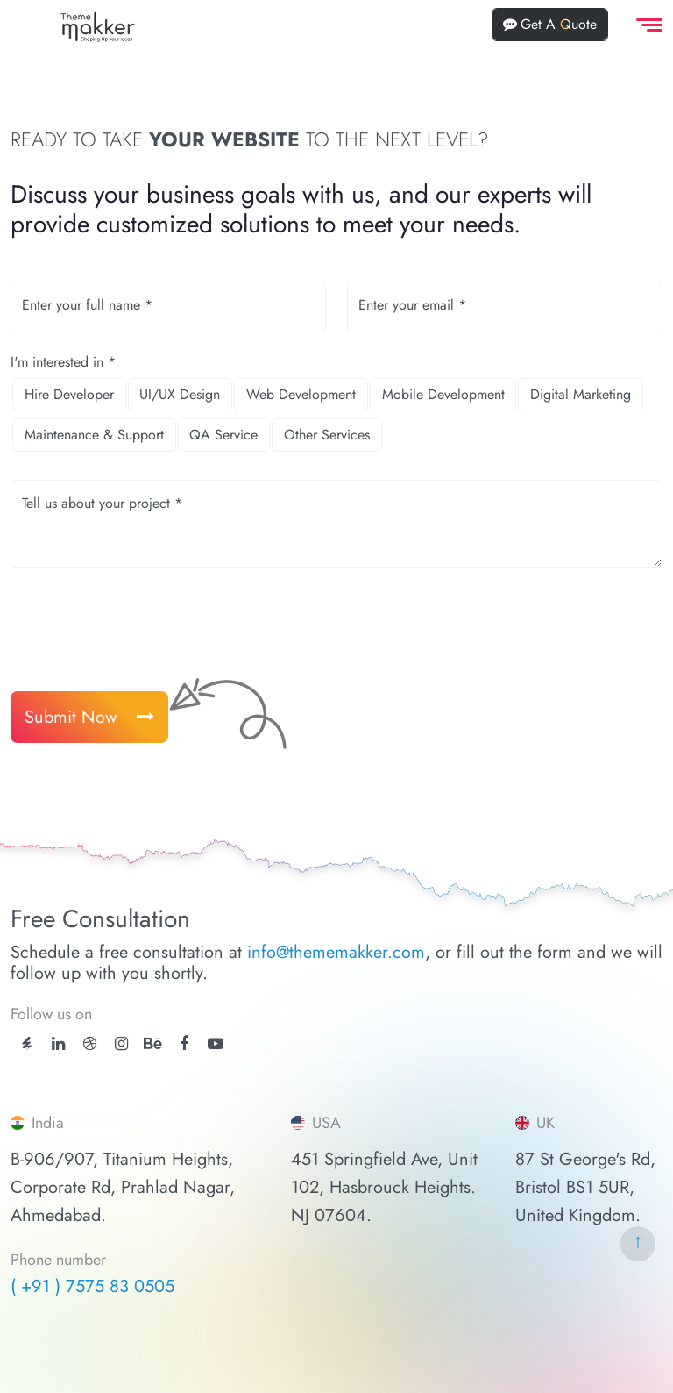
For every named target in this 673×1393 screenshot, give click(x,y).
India (37, 1123)
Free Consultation (100, 919)
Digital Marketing (580, 394)
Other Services (327, 435)
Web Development (301, 394)
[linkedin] (58, 1044)
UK (535, 1123)
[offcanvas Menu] (645, 25)
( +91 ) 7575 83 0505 (92, 1286)
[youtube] (215, 1044)
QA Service (223, 435)
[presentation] (144, 623)
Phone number (58, 1260)
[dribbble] (89, 1044)
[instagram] (121, 1044)
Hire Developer (69, 394)
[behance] (153, 1044)
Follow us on (51, 1014)
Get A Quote (550, 24)
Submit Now (89, 717)
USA (316, 1123)
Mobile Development (443, 394)
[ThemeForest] (26, 1042)
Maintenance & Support (94, 435)
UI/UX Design (179, 394)
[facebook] (184, 1044)
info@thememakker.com (336, 952)
